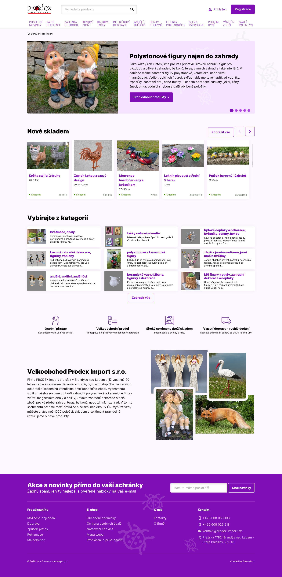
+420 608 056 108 (216, 518)
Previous (239, 131)
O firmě (159, 524)
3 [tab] (240, 110)
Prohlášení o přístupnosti (104, 540)
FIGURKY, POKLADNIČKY (175, 23)
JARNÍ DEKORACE (54, 23)
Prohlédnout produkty (149, 98)
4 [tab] (244, 110)
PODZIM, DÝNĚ (213, 23)
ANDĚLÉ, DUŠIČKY (140, 23)
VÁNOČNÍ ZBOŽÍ (229, 23)
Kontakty (160, 518)
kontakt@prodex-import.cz (222, 531)
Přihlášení (220, 9)
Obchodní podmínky (101, 518)
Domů (34, 33)
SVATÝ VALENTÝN (246, 23)
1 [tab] (231, 110)
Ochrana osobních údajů (104, 524)
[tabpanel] (141, 77)
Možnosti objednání (41, 518)
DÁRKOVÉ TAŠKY (103, 23)
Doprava (33, 524)
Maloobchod (36, 540)
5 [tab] (249, 110)
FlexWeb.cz (249, 561)
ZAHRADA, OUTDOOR (71, 23)
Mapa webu (95, 535)
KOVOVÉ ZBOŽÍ (87, 23)
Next (250, 131)
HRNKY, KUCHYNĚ (156, 23)
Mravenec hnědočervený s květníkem (132, 180)
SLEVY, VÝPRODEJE (196, 23)
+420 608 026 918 (216, 525)
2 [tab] (236, 110)
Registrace (243, 9)
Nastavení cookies (100, 529)
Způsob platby (37, 529)
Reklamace (35, 535)
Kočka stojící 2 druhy (44, 175)
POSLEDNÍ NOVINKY (35, 23)
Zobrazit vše (221, 131)
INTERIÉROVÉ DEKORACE (121, 23)
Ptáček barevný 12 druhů (229, 175)
